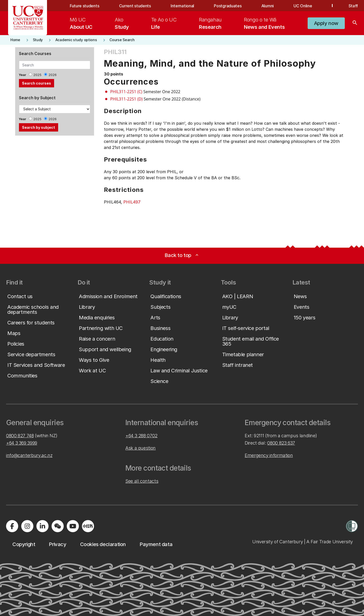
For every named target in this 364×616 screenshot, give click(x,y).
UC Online (302, 5)
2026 (53, 75)
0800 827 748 (20, 435)
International (182, 5)
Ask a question (140, 448)
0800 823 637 (281, 443)
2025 (37, 75)
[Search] (355, 23)
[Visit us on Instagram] (27, 526)
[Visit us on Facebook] (12, 526)
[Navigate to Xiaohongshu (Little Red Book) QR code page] (88, 526)
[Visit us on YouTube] (73, 526)
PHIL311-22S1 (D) (126, 99)
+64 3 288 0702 (141, 435)
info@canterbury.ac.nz (29, 455)
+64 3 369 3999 (21, 443)
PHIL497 (132, 201)
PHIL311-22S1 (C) (126, 91)
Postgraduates (227, 5)
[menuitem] (81, 23)
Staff (353, 5)
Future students (84, 5)
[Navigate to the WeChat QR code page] (58, 526)
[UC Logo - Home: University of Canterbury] (27, 17)
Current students (135, 5)
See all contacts (141, 481)
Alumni (267, 5)
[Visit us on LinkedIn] (42, 526)
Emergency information (269, 455)
